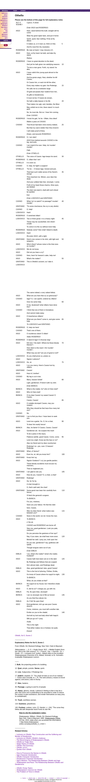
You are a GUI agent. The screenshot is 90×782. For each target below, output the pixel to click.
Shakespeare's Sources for (29, 770)
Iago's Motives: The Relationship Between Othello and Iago (38, 760)
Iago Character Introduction (27, 755)
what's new (32, 778)
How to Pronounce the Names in (31, 753)
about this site (42, 778)
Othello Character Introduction (28, 757)
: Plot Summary (25, 746)
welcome (4, 13)
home (15, 10)
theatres (4, 25)
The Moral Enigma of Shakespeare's (33, 740)
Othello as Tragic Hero (25, 742)
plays (5, 15)
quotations (3, 20)
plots (5, 29)
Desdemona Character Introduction (29, 759)
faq (6, 31)
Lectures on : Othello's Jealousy (31, 738)
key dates (4, 27)
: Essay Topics (24, 768)
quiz (6, 38)
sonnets (4, 16)
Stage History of (25, 744)
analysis (5, 18)
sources (4, 22)
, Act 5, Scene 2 (23, 635)
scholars (4, 36)
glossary (4, 34)
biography (4, 23)
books (5, 32)
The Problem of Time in (28, 772)
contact (23, 10)
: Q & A (22, 747)
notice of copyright (62, 778)
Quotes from (24, 749)
